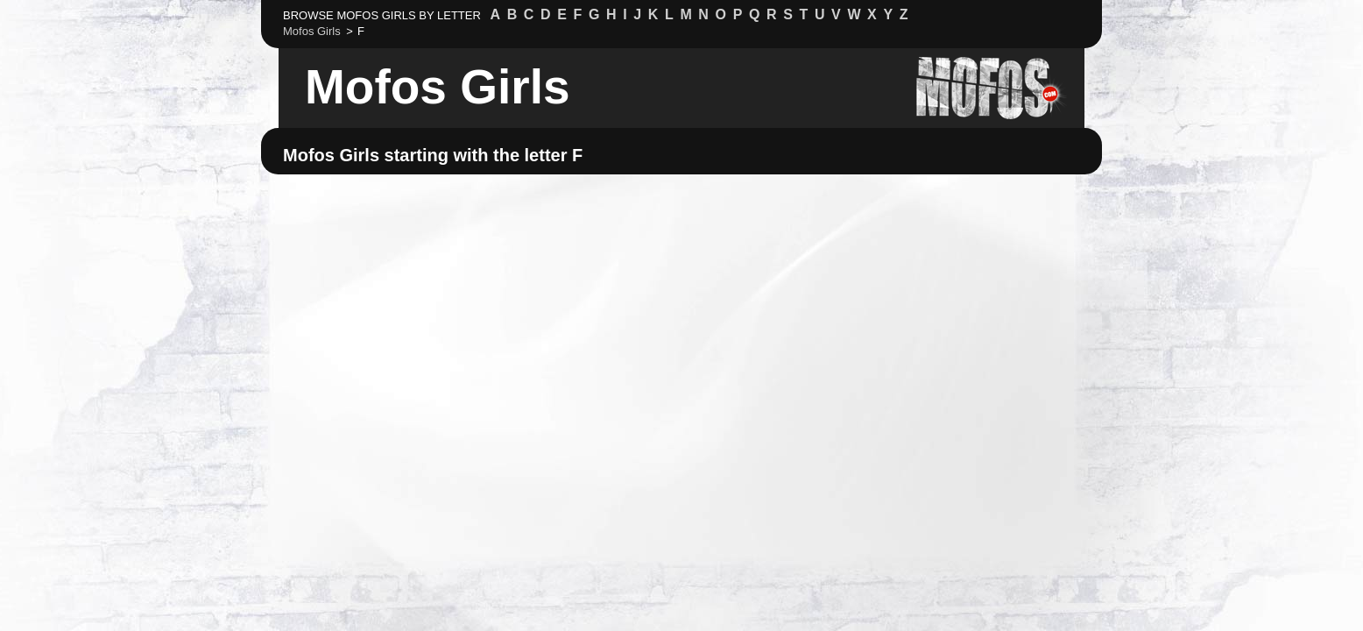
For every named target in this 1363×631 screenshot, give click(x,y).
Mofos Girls (437, 87)
